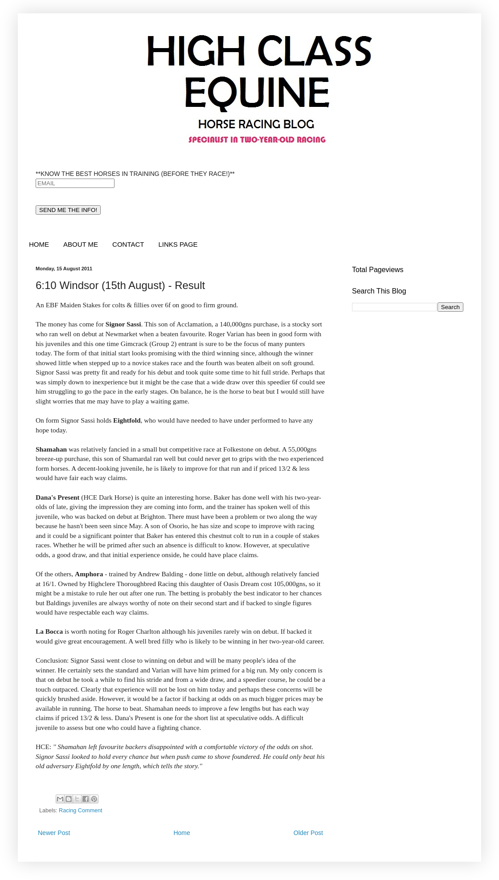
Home (181, 832)
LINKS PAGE (177, 244)
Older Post (308, 832)
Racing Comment (80, 810)
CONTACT (128, 244)
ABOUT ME (80, 244)
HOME (39, 244)
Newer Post (54, 832)
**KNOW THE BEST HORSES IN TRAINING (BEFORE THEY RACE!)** (135, 173)
